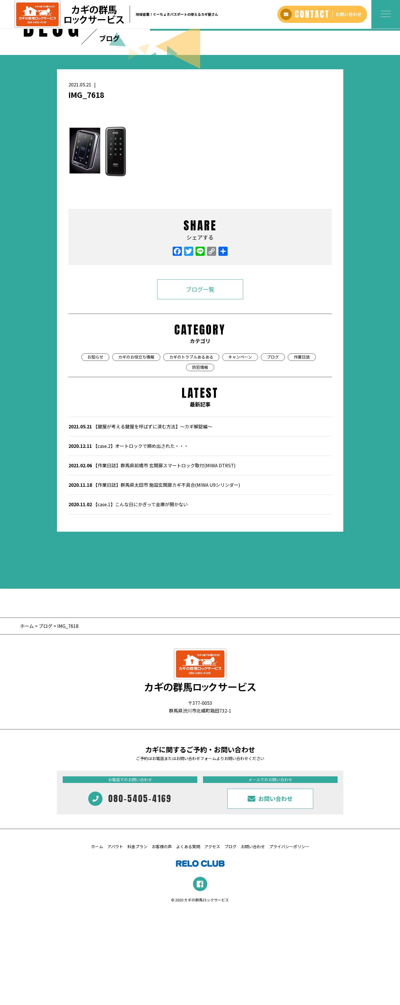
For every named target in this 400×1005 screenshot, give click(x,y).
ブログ (273, 451)
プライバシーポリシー (289, 941)
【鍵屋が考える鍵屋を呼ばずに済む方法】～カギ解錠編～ (140, 521)
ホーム (27, 720)
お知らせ (95, 451)
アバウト (115, 941)
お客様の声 (162, 941)
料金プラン (137, 941)
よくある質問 (188, 941)
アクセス (212, 941)
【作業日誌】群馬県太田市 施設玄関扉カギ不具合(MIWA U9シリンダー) (154, 579)
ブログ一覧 (200, 384)
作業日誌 (302, 451)
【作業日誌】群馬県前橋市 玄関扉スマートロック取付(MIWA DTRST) (152, 560)
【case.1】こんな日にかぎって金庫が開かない (128, 599)
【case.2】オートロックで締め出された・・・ (128, 540)
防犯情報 (200, 462)
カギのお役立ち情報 (136, 451)
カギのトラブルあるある (191, 451)
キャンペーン (240, 451)
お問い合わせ (253, 941)
